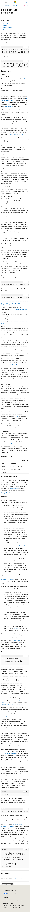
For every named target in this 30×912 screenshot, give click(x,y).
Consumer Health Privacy (9, 905)
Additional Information (7, 27)
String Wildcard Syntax (9, 444)
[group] (15, 51)
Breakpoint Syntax (8, 716)
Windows (7, 5)
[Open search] (23, 2)
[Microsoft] (15, 2)
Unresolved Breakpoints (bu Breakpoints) (17, 545)
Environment (5, 25)
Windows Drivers (15, 5)
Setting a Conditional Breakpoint (18, 309)
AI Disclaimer (6, 901)
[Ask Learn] (24, 5)
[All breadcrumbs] (2, 5)
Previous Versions (15, 901)
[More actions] (27, 5)
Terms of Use (21, 905)
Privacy (11, 903)
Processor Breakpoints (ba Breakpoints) (11, 704)
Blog (22, 901)
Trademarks (5, 907)
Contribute (5, 903)
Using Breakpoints (14, 488)
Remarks (4, 29)
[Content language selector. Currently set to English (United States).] (10, 890)
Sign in (27, 2)
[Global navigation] (1, 2)
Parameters (5, 23)
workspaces (17, 628)
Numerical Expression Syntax (15, 134)
